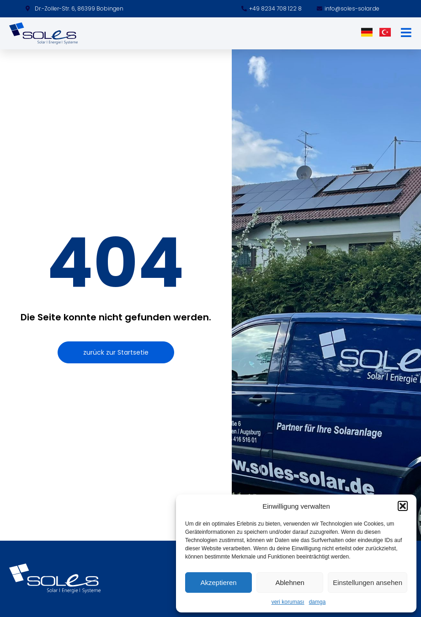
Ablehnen (289, 582)
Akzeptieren (218, 582)
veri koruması (288, 602)
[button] (402, 506)
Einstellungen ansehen (367, 582)
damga (317, 602)
